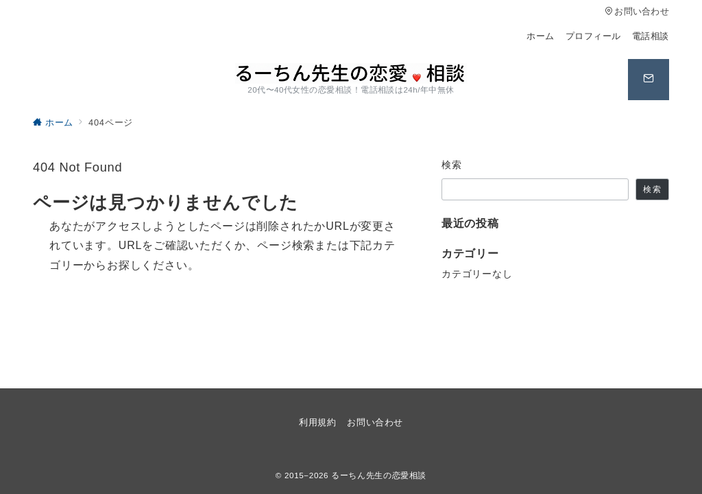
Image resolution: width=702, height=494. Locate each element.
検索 (452, 164)
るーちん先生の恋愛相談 (378, 475)
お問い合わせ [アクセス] (637, 11)
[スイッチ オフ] (648, 79)
